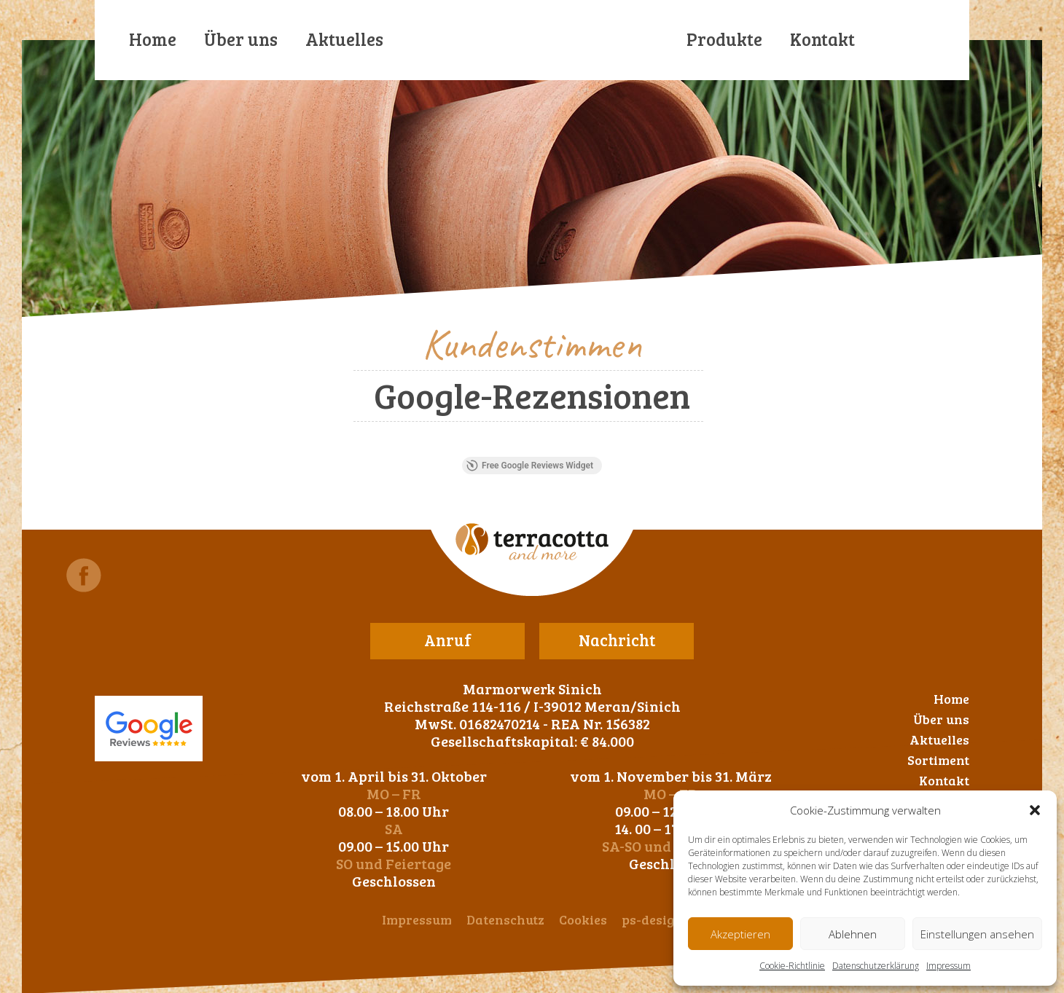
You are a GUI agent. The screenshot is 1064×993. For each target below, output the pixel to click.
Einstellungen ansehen (977, 934)
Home (152, 39)
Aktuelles (344, 39)
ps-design (652, 919)
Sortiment (938, 760)
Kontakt (822, 39)
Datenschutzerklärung (875, 965)
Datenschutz (505, 919)
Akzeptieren (740, 934)
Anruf (448, 640)
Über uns (241, 39)
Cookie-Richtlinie (792, 965)
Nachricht (617, 640)
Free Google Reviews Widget (529, 465)
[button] (1035, 810)
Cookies (583, 919)
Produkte (724, 39)
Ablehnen (853, 934)
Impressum (948, 965)
